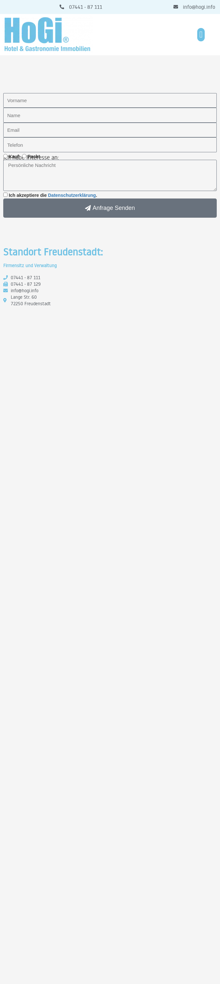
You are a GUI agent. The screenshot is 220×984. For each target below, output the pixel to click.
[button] (201, 34)
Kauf (14, 156)
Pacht (34, 156)
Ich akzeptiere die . (53, 195)
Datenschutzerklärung (72, 195)
